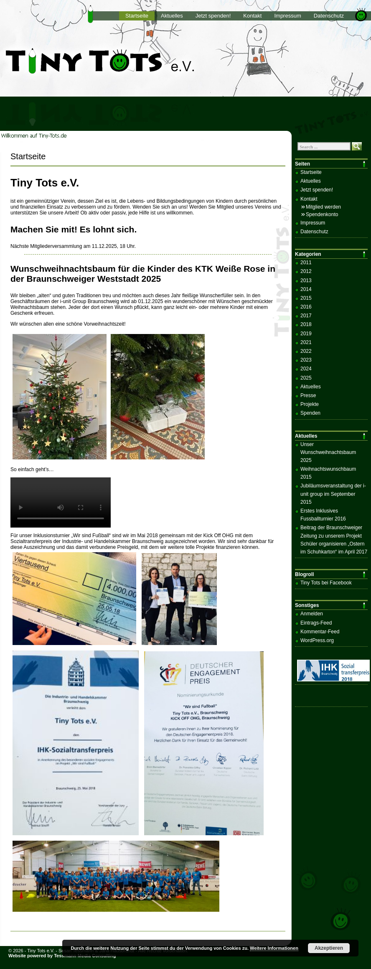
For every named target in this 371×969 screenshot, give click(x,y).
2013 (306, 280)
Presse (308, 395)
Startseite (136, 16)
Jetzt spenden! (213, 16)
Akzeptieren (329, 948)
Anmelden (311, 614)
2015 (306, 298)
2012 (306, 271)
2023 (306, 360)
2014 (306, 289)
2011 (306, 262)
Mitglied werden (323, 207)
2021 (306, 342)
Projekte (309, 404)
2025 (306, 378)
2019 (306, 334)
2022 (306, 351)
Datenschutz (329, 16)
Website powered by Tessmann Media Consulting (62, 955)
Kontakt (252, 16)
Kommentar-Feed (319, 632)
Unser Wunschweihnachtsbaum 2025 (328, 452)
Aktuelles (172, 16)
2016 (306, 307)
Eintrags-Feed (316, 623)
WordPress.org (317, 640)
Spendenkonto (322, 214)
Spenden (310, 413)
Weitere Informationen (274, 948)
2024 (306, 369)
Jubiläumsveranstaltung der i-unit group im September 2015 (333, 494)
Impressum (287, 16)
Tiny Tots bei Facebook (326, 583)
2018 (306, 324)
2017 (306, 316)
